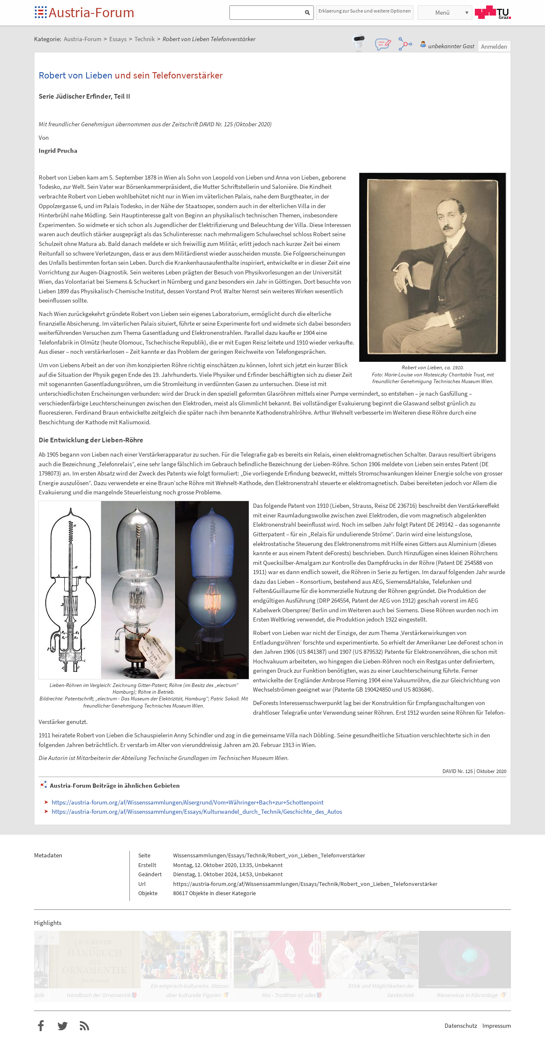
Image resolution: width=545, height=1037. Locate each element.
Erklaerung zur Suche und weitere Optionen (365, 11)
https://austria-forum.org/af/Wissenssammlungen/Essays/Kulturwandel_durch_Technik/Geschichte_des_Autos (197, 811)
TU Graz (493, 12)
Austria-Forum (91, 12)
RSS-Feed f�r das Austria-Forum (84, 1026)
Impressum (496, 1025)
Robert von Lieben (76, 75)
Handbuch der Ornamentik (99, 995)
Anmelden (494, 46)
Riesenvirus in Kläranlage (467, 995)
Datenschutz (461, 1025)
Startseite (41, 12)
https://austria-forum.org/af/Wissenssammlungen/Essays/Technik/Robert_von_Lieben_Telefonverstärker (305, 884)
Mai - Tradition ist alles (289, 995)
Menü (442, 12)
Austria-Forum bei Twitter (62, 1026)
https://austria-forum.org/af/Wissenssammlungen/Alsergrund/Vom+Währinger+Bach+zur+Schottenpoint (188, 802)
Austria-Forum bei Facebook (40, 1026)
